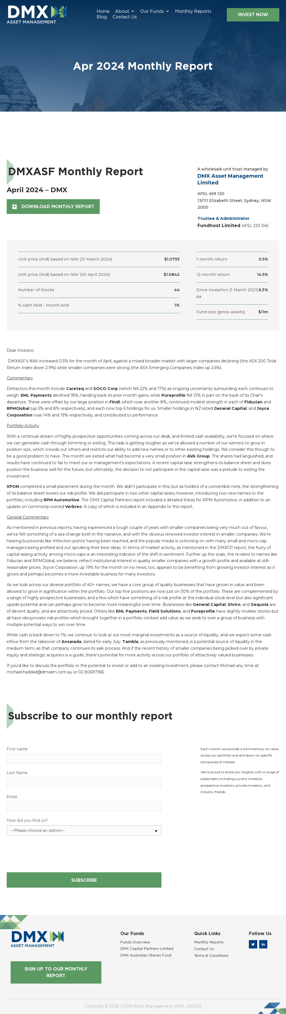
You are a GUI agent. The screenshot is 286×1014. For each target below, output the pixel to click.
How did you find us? (27, 820)
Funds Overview (135, 942)
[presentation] (49, 856)
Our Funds (114, 11)
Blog (184, 11)
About (84, 11)
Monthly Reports (155, 11)
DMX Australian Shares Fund (145, 955)
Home (64, 11)
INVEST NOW (247, 12)
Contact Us (207, 11)
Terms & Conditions (211, 955)
